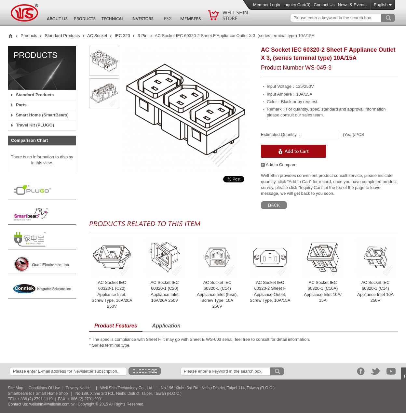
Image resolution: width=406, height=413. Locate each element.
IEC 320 (122, 35)
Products (28, 35)
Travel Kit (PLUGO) (35, 125)
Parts (21, 104)
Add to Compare (279, 164)
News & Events (352, 4)
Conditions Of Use (44, 388)
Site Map (15, 388)
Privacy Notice (78, 388)
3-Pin (142, 35)
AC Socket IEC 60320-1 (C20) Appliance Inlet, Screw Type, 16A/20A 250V (112, 294)
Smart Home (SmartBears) (42, 115)
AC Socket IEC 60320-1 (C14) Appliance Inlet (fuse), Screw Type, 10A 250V (217, 294)
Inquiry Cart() (296, 4)
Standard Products (62, 35)
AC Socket (97, 35)
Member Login (266, 4)
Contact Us (324, 4)
